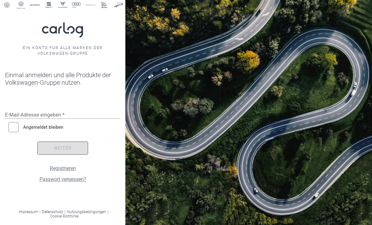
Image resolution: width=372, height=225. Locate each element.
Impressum (28, 212)
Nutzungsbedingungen (86, 212)
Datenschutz (52, 212)
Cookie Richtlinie (64, 216)
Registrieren (63, 168)
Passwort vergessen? (62, 179)
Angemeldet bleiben (43, 127)
